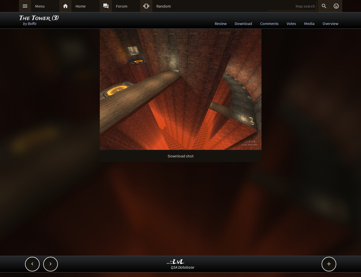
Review (221, 23)
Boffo (32, 23)
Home (81, 6)
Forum (121, 6)
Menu (40, 6)
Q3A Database (182, 267)
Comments (269, 23)
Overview (330, 23)
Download (243, 23)
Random (163, 6)
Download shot (181, 155)
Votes (291, 23)
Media (309, 23)
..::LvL (175, 262)
